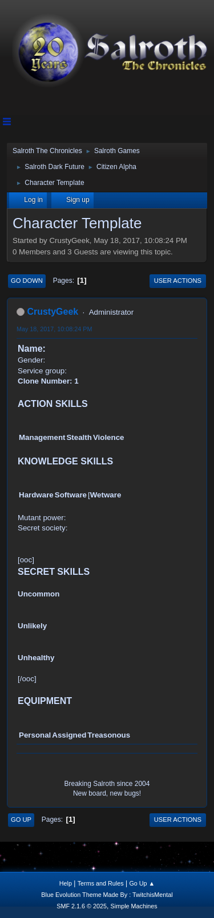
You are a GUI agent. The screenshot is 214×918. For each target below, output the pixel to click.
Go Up (21, 819)
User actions (177, 280)
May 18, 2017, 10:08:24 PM (54, 329)
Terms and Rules (101, 883)
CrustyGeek (52, 311)
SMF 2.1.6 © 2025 (81, 906)
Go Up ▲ (142, 883)
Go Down (27, 280)
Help (65, 883)
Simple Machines (134, 906)
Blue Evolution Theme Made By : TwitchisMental (106, 894)
